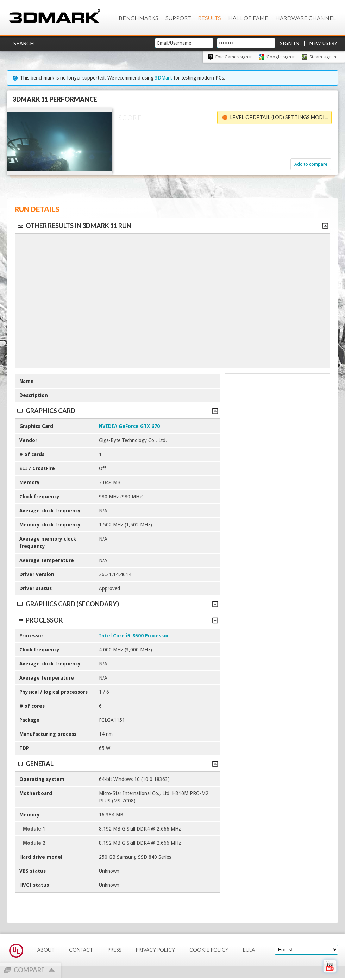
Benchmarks (138, 17)
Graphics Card (117, 411)
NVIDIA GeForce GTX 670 (129, 426)
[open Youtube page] (330, 974)
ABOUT (46, 950)
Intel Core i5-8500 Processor (134, 635)
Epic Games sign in (234, 56)
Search (23, 43)
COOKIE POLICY (208, 950)
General (117, 764)
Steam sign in (322, 56)
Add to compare (308, 164)
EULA (249, 950)
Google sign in (281, 56)
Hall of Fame (248, 17)
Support (178, 17)
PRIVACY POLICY (155, 950)
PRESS (114, 950)
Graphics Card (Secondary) (117, 604)
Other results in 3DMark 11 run (74, 225)
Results (209, 17)
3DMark (163, 78)
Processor (117, 620)
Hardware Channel (305, 17)
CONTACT (81, 950)
